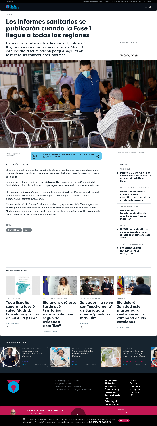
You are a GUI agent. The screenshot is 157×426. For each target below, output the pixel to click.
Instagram (134, 389)
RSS (131, 395)
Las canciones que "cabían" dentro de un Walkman (32, 353)
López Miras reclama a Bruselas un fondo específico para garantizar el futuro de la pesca (135, 195)
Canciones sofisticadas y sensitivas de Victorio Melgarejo (83, 353)
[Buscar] (149, 6)
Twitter (133, 383)
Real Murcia (137, 1)
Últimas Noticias (126, 1)
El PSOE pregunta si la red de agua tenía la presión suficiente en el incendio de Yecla (135, 233)
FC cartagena (146, 1)
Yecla (122, 225)
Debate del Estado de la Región (93, 1)
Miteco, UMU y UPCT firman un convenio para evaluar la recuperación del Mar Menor (135, 177)
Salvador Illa (12, 15)
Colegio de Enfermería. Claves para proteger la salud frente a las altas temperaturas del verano (134, 353)
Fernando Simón (13, 298)
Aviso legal (110, 398)
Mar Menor (125, 169)
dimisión (121, 298)
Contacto (134, 380)
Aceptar (123, 420)
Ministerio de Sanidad (90, 298)
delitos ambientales (129, 207)
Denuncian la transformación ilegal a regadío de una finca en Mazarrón (133, 214)
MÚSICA (25, 361)
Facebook (134, 386)
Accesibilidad (112, 401)
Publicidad (110, 386)
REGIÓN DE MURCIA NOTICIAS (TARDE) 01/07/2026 (130, 251)
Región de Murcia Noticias (132, 244)
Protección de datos (115, 395)
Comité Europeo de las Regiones (134, 188)
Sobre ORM (110, 380)
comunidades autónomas (55, 298)
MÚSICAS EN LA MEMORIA (32, 349)
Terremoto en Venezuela (112, 1)
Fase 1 (27, 230)
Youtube (133, 392)
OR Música (122, 412)
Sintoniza (110, 383)
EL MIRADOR (127, 349)
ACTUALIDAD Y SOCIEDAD (133, 361)
